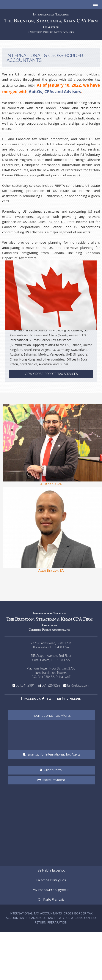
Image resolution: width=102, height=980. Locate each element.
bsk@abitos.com (78, 685)
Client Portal (51, 770)
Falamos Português (51, 880)
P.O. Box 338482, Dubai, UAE (51, 677)
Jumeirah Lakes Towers (50, 673)
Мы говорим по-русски (51, 890)
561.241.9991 (25, 685)
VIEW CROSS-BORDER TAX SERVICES (51, 374)
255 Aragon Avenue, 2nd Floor (51, 656)
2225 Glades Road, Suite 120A (51, 643)
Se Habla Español (51, 870)
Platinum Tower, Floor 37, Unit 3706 (51, 668)
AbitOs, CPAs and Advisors (55, 91)
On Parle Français (51, 900)
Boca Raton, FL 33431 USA (51, 647)
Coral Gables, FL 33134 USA (51, 660)
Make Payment (51, 780)
